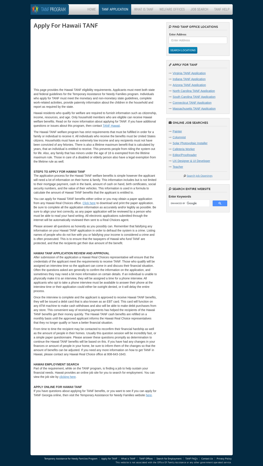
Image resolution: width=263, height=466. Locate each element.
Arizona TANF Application (189, 85)
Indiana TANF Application (189, 79)
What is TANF (144, 9)
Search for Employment (169, 458)
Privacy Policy (224, 458)
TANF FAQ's (191, 458)
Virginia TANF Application (189, 73)
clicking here (67, 376)
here (149, 395)
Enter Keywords (180, 196)
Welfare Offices (172, 9)
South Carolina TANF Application (194, 96)
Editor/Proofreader (185, 155)
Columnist (179, 137)
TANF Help (222, 9)
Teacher (178, 166)
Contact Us (207, 458)
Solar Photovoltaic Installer (190, 143)
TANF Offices (146, 458)
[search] (189, 203)
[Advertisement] (65, 58)
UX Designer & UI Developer (191, 161)
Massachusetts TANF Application (194, 108)
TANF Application (115, 9)
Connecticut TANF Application (192, 102)
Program (53, 9)
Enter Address (177, 34)
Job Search (199, 9)
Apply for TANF (109, 458)
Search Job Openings (199, 176)
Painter (177, 131)
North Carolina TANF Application (194, 91)
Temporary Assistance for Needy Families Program (70, 458)
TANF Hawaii (111, 125)
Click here (89, 203)
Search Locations (183, 50)
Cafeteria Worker (184, 149)
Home (91, 9)
